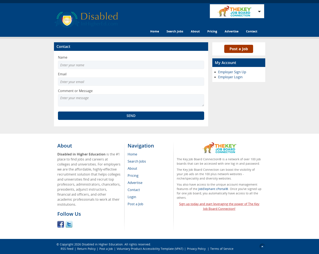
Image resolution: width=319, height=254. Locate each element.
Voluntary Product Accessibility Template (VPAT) (150, 249)
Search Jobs (175, 31)
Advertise (231, 31)
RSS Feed (67, 249)
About (195, 31)
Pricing (212, 31)
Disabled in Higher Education (102, 244)
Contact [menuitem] (134, 189)
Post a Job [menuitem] (135, 204)
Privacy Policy (196, 249)
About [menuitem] (132, 168)
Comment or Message (75, 91)
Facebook (60, 224)
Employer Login (230, 77)
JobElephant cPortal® (213, 189)
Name (62, 57)
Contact (251, 31)
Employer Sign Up (232, 72)
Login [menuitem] (132, 197)
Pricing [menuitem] (133, 175)
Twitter (69, 224)
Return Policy (86, 249)
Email (62, 74)
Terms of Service (221, 249)
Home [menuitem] (132, 154)
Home (154, 31)
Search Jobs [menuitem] (137, 161)
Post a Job (238, 48)
